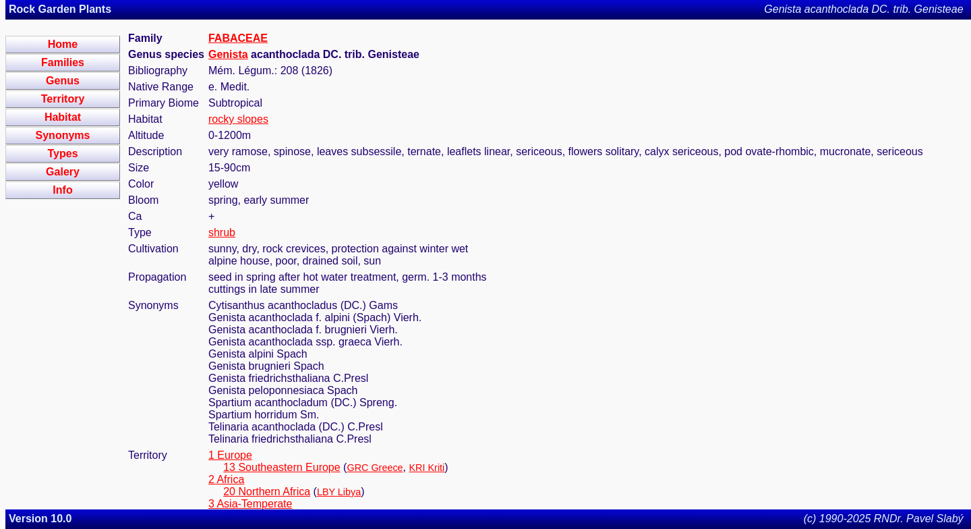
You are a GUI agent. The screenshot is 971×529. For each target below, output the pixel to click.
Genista (228, 54)
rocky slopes (238, 119)
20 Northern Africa (266, 491)
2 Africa (226, 479)
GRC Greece (375, 467)
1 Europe (230, 455)
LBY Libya (339, 491)
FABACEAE (238, 38)
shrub (221, 232)
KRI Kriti (427, 467)
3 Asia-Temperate (250, 503)
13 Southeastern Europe (281, 467)
